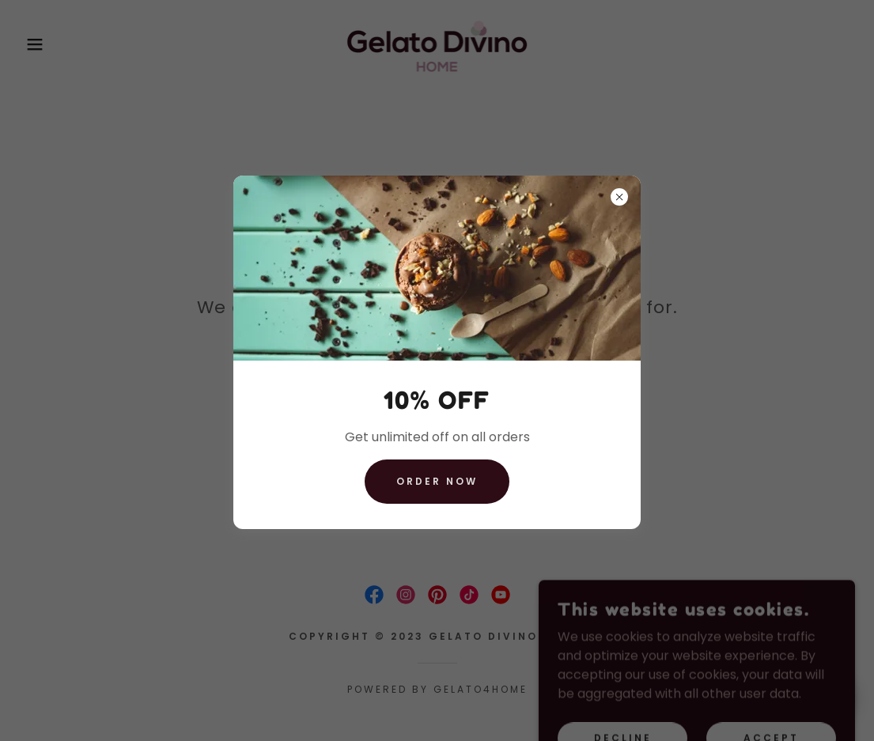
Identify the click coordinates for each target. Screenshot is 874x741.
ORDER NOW (437, 481)
